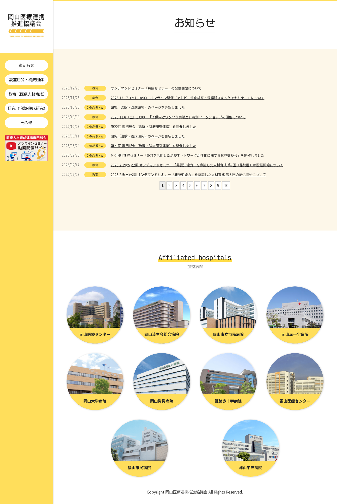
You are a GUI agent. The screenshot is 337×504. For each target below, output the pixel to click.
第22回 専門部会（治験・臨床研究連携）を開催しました (153, 128)
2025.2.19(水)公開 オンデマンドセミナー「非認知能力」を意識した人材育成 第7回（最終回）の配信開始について (197, 166)
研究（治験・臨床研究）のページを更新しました (148, 109)
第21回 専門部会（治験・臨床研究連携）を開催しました (153, 147)
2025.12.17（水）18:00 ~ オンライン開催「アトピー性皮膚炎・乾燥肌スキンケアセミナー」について (187, 99)
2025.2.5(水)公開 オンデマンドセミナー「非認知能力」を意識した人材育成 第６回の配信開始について (188, 176)
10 (226, 187)
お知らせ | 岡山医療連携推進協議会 (26, 26)
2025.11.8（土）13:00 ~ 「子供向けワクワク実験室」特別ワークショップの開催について (178, 118)
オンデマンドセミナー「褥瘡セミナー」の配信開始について (156, 89)
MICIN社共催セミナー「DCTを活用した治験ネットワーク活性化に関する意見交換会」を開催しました (187, 156)
